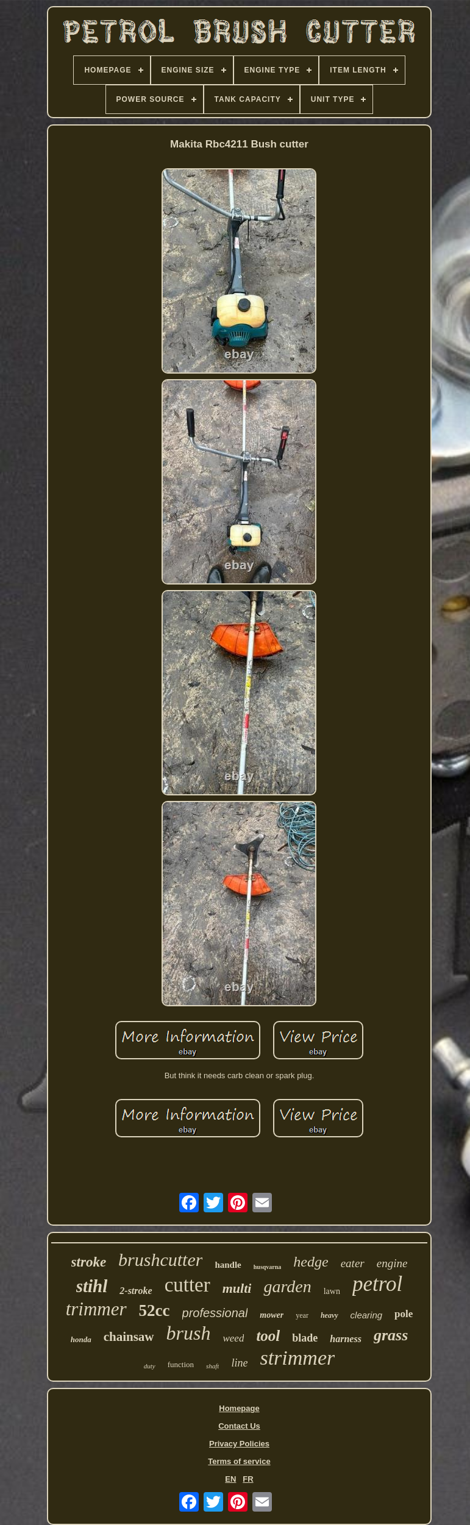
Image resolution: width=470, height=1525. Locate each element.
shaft (212, 1366)
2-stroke (135, 1290)
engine (392, 1263)
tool (268, 1336)
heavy (329, 1315)
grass (391, 1335)
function (181, 1364)
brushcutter (160, 1260)
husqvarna (268, 1267)
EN (230, 1479)
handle (228, 1265)
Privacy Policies (239, 1443)
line (239, 1363)
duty (149, 1366)
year (302, 1315)
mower (271, 1315)
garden (287, 1286)
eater (353, 1263)
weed (233, 1338)
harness (345, 1339)
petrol (377, 1284)
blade (305, 1338)
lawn (332, 1291)
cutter (187, 1285)
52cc (154, 1310)
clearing (367, 1315)
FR (248, 1479)
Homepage (239, 1408)
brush (188, 1333)
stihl (92, 1286)
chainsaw (129, 1336)
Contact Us (239, 1426)
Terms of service (239, 1461)
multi (237, 1288)
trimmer (96, 1309)
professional (215, 1313)
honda (81, 1339)
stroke (89, 1262)
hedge (310, 1262)
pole (403, 1314)
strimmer (297, 1357)
